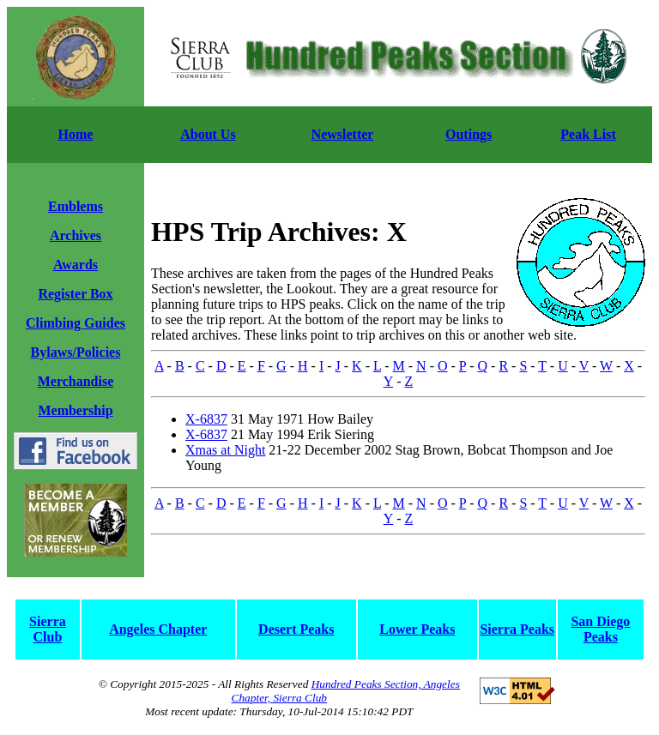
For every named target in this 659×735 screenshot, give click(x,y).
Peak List (587, 134)
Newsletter (342, 134)
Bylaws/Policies (76, 352)
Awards (75, 264)
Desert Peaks (296, 629)
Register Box (75, 293)
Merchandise (76, 381)
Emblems (75, 206)
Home (76, 134)
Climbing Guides (75, 323)
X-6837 (206, 419)
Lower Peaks (417, 629)
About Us (207, 134)
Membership (75, 410)
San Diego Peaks (600, 629)
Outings (468, 134)
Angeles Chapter (158, 629)
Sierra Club (47, 629)
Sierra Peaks (517, 629)
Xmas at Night (225, 450)
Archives (75, 235)
